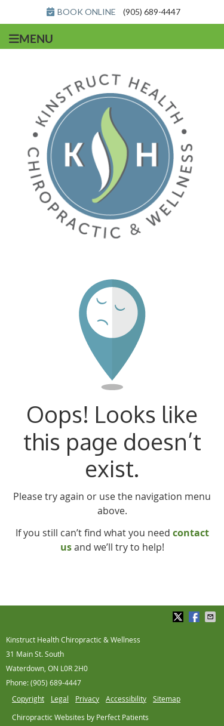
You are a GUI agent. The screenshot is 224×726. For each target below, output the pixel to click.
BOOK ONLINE (81, 12)
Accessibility (126, 698)
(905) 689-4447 (151, 12)
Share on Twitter (179, 616)
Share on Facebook (195, 616)
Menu (31, 38)
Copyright (28, 698)
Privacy (87, 698)
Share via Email (211, 616)
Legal (60, 698)
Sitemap (166, 698)
